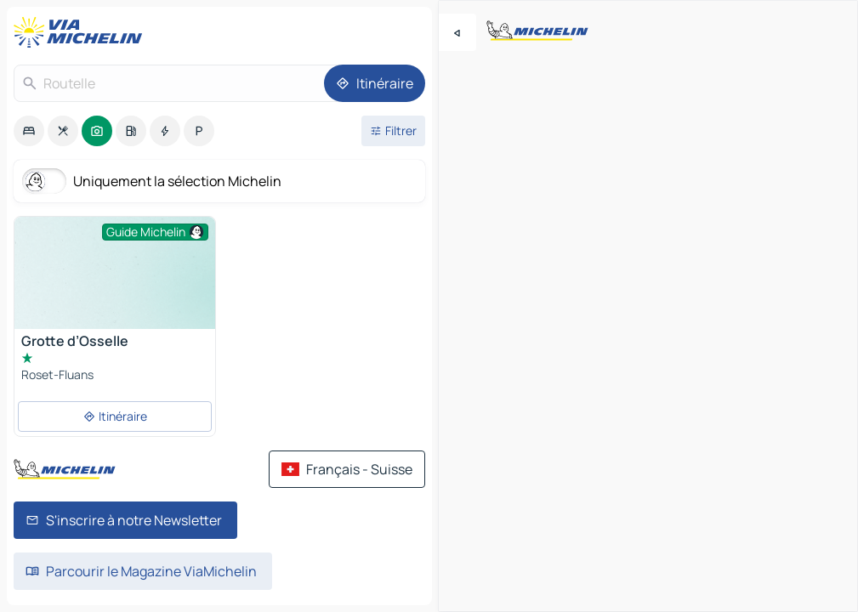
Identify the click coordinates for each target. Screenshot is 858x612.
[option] (29, 131)
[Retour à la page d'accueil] (82, 32)
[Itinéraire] (374, 83)
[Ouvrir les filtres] (393, 131)
